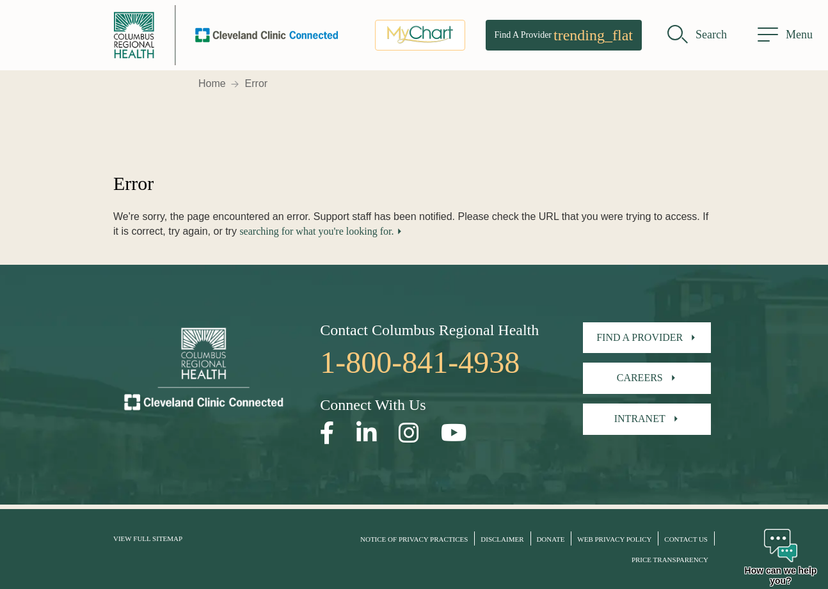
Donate (550, 539)
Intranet (639, 418)
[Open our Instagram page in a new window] (409, 433)
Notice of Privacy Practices (414, 539)
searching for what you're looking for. (316, 231)
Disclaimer (502, 539)
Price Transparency (670, 559)
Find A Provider (564, 35)
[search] (697, 35)
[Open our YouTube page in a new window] (454, 433)
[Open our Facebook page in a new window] (327, 433)
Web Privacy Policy (614, 539)
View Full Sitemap (147, 538)
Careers (640, 377)
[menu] (785, 35)
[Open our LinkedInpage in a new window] (366, 433)
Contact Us (686, 539)
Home (212, 83)
